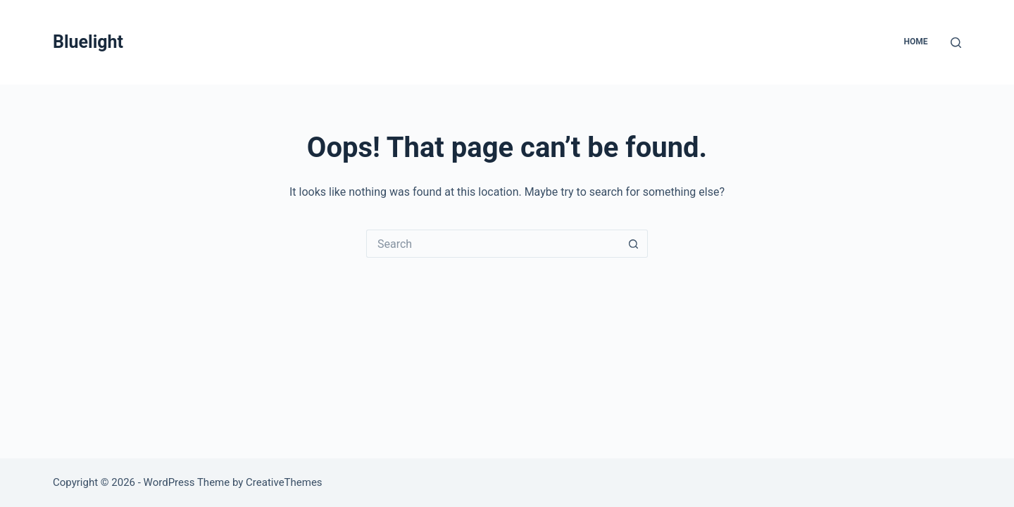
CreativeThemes (284, 482)
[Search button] (634, 244)
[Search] (956, 42)
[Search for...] (493, 244)
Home (915, 41)
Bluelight (88, 42)
